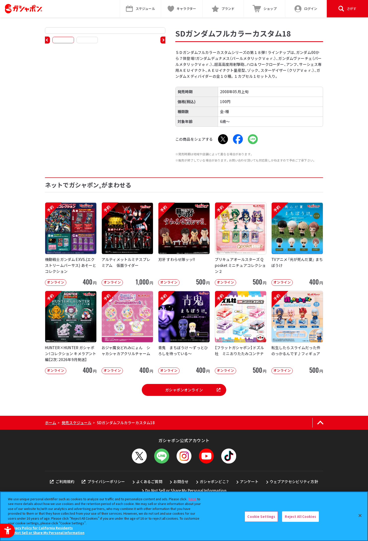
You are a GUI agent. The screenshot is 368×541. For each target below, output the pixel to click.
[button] (47, 40)
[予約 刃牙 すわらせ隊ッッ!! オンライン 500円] (184, 244)
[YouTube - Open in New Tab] (206, 456)
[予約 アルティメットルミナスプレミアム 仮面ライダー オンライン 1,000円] (127, 244)
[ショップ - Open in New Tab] (264, 8)
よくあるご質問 (149, 481)
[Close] (360, 515)
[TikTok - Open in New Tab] (228, 456)
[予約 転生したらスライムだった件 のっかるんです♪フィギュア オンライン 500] (297, 332)
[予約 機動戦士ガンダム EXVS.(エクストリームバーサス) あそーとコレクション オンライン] (71, 244)
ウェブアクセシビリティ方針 (294, 481)
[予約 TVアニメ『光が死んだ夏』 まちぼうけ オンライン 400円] (297, 244)
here (192, 499)
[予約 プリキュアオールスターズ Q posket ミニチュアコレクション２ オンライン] (240, 244)
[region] (184, 516)
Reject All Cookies (300, 516)
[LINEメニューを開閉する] (161, 456)
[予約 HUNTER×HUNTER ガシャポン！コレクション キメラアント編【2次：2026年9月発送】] (71, 332)
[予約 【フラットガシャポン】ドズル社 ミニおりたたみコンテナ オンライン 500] (240, 332)
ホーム (50, 422)
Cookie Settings (261, 516)
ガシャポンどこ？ (214, 481)
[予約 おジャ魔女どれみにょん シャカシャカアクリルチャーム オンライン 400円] (127, 332)
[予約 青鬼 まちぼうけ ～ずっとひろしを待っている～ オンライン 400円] (184, 332)
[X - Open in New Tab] (223, 139)
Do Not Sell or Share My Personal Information (185, 490)
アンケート (249, 481)
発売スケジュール (76, 422)
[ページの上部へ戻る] (320, 422)
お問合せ (180, 481)
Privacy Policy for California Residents (41, 528)
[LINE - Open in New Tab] (253, 139)
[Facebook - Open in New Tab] (238, 139)
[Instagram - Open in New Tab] (184, 456)
